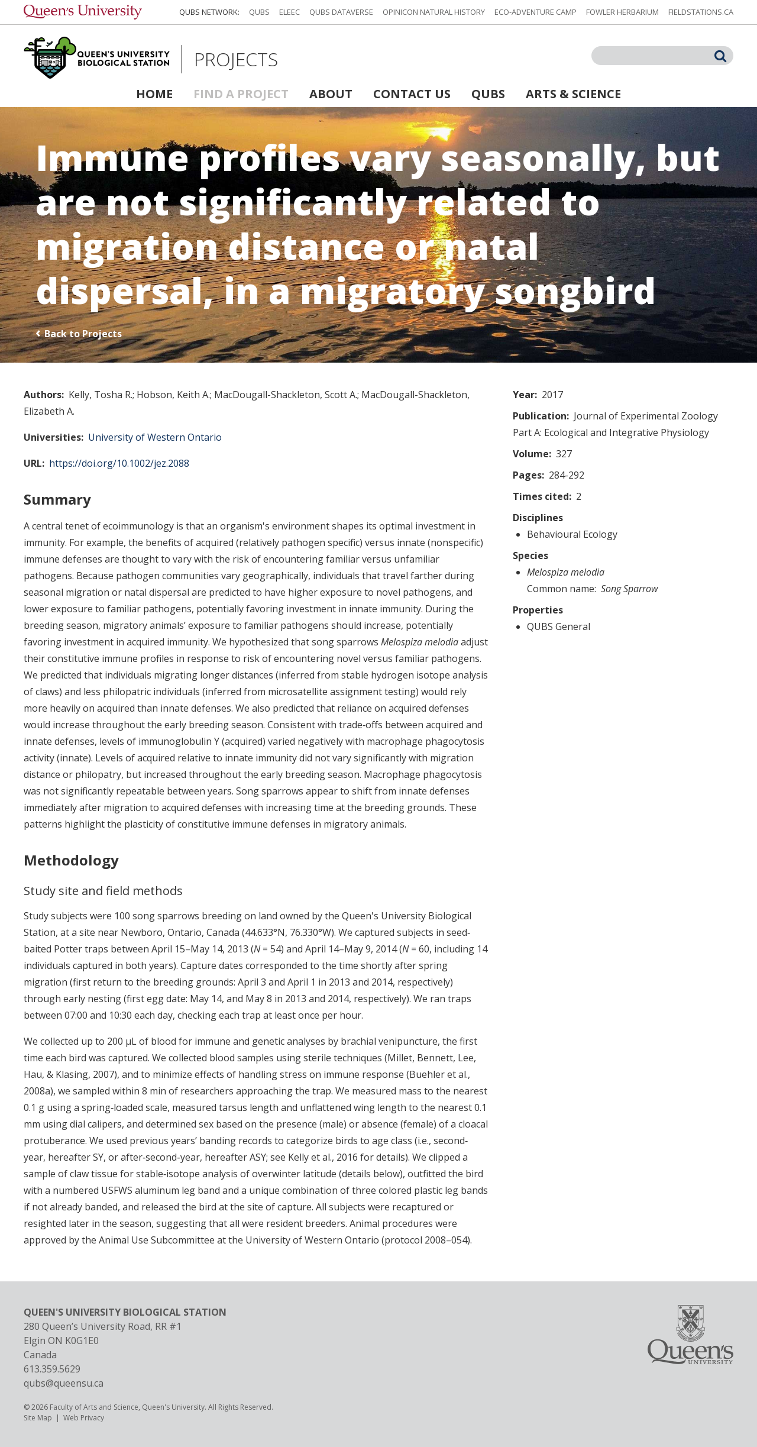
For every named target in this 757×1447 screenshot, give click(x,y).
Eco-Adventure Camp (535, 12)
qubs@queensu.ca (63, 1383)
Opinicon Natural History (434, 12)
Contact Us (412, 94)
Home (154, 94)
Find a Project (241, 94)
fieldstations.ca (700, 12)
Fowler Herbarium (622, 12)
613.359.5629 (52, 1368)
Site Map (38, 1418)
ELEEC (289, 12)
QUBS (259, 12)
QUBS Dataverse (341, 12)
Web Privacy (83, 1418)
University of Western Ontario (155, 437)
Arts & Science (573, 94)
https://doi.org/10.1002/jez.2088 (119, 463)
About (330, 94)
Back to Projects (83, 333)
